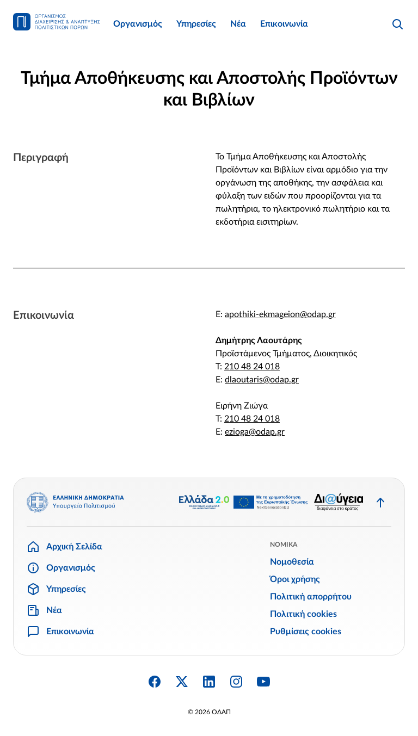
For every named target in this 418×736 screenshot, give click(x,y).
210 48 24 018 (252, 366)
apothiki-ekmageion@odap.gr (280, 314)
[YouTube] (263, 682)
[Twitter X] (182, 682)
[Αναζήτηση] (397, 24)
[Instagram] (236, 682)
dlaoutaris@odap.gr (262, 379)
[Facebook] (155, 682)
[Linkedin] (209, 682)
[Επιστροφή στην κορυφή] (380, 502)
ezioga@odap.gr (255, 432)
